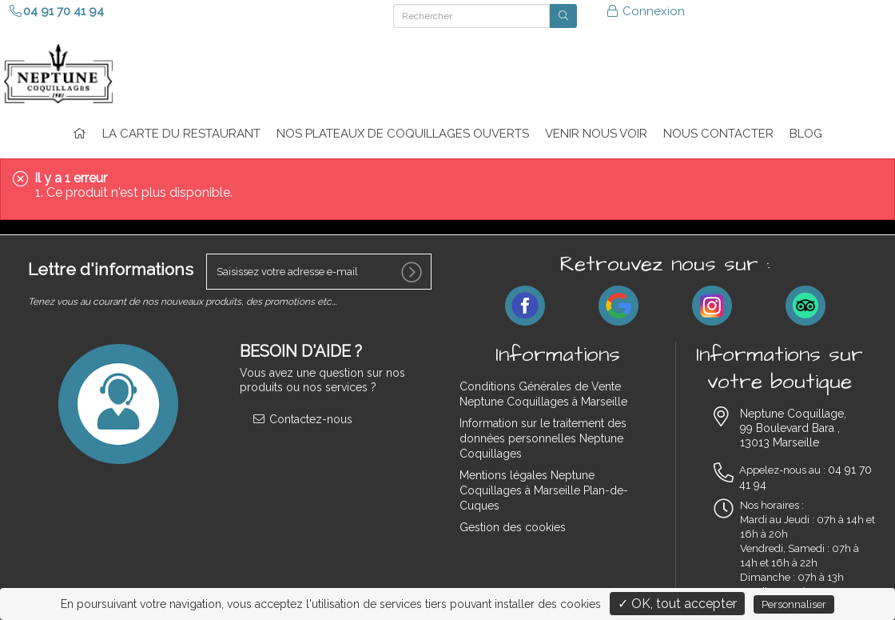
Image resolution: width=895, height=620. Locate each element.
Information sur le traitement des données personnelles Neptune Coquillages (542, 438)
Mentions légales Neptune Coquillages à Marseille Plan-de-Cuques (543, 490)
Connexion (645, 11)
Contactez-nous (302, 419)
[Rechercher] (471, 16)
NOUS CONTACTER (718, 133)
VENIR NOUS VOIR (596, 133)
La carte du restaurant (181, 133)
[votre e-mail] (319, 272)
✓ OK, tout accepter (677, 603)
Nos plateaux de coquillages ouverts (402, 133)
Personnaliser (794, 604)
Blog (806, 133)
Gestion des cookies (512, 527)
